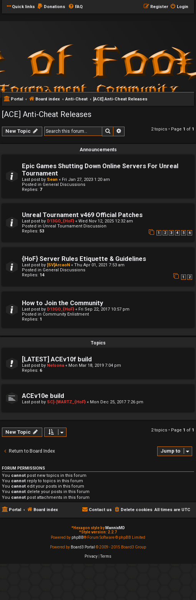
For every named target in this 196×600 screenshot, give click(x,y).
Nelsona (55, 365)
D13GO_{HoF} (60, 221)
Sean (52, 179)
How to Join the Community (62, 303)
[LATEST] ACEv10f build (57, 359)
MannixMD (115, 528)
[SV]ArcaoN (58, 264)
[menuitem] (51, 7)
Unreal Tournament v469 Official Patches (82, 215)
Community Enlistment (66, 314)
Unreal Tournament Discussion (74, 226)
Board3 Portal (83, 547)
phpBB (77, 537)
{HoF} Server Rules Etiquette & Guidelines (84, 258)
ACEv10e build (43, 395)
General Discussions (64, 184)
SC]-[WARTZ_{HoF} (66, 401)
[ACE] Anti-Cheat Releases (46, 114)
